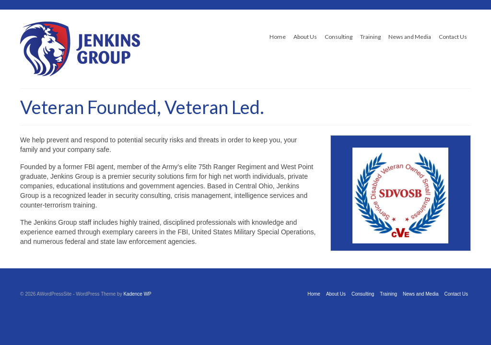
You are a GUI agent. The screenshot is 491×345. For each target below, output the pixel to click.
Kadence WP (137, 294)
